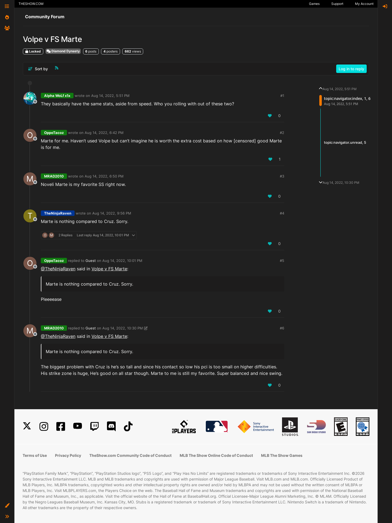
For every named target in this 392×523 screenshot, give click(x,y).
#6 (282, 328)
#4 (282, 213)
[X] (27, 426)
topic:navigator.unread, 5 (345, 142)
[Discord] (111, 426)
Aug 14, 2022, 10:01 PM (122, 260)
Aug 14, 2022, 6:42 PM (104, 132)
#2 (282, 132)
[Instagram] (43, 426)
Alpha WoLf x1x (57, 95)
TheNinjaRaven (57, 213)
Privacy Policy (68, 455)
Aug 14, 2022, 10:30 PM (122, 328)
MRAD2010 (54, 176)
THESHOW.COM (31, 4)
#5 (282, 260)
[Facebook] (60, 426)
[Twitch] (94, 426)
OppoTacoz (54, 132)
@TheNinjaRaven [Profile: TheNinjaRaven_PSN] (58, 268)
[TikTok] (128, 426)
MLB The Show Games (281, 455)
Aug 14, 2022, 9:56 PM (111, 213)
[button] (7, 505)
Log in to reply (351, 68)
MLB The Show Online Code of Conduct (216, 455)
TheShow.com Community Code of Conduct (130, 455)
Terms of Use (35, 455)
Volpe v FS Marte (109, 268)
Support (337, 4)
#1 (282, 95)
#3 (282, 176)
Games (314, 4)
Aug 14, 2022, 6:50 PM (104, 176)
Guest (90, 260)
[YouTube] (77, 426)
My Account (364, 4)
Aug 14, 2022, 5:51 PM (110, 95)
